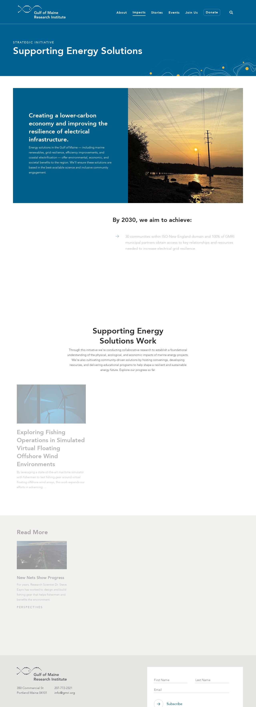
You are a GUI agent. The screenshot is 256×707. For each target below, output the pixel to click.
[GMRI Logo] (42, 12)
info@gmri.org (64, 693)
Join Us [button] (191, 12)
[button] (231, 12)
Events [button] (174, 12)
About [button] (121, 12)
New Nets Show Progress (40, 578)
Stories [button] (157, 12)
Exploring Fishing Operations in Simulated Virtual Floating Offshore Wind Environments (51, 449)
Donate (212, 12)
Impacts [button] (139, 12)
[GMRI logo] (42, 674)
